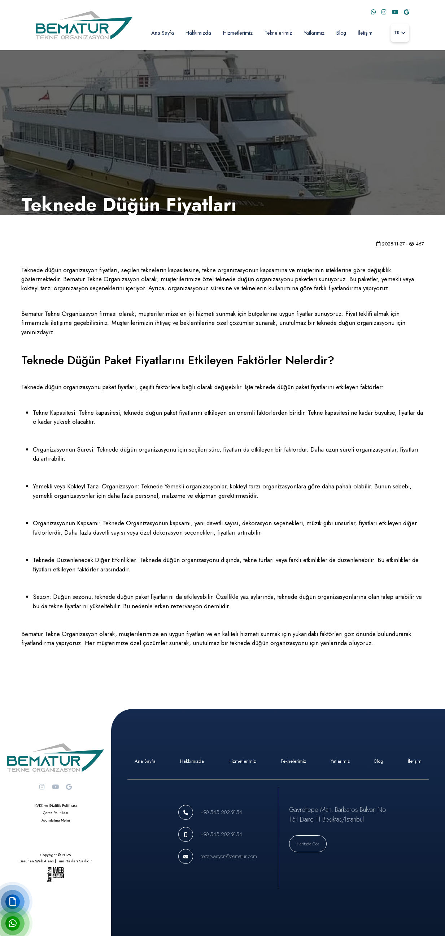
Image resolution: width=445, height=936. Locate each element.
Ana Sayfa (162, 32)
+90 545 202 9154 (221, 812)
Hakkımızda (198, 32)
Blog (341, 32)
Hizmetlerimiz (238, 32)
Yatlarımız (314, 32)
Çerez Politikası (55, 812)
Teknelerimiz (278, 32)
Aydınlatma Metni (56, 820)
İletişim (365, 32)
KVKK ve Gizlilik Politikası (55, 805)
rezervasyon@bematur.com (228, 856)
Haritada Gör (308, 844)
